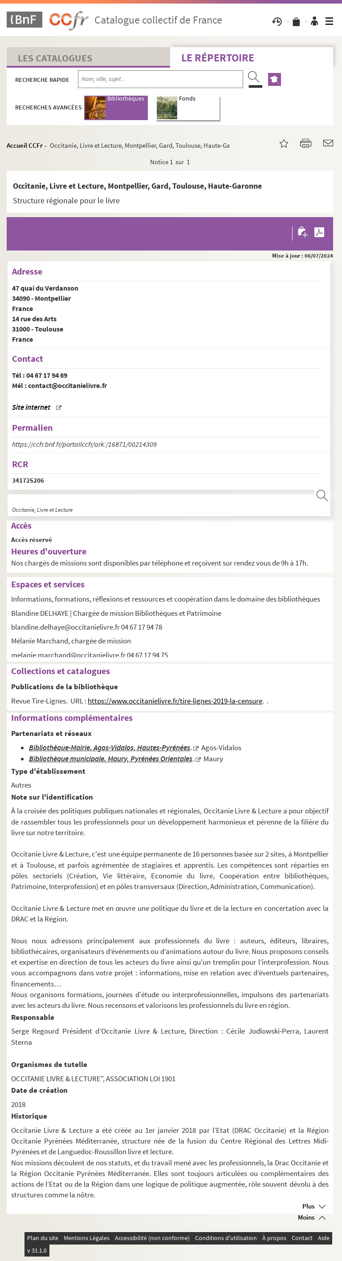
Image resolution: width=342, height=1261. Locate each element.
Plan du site (42, 1238)
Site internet (31, 407)
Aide (324, 1238)
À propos (274, 1238)
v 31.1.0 (37, 1250)
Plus (308, 1206)
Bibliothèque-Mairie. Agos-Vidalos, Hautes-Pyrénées (109, 747)
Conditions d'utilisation (226, 1238)
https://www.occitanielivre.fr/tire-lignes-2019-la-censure (175, 701)
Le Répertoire (217, 58)
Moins (306, 1217)
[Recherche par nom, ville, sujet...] (160, 79)
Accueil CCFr (25, 145)
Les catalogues (55, 58)
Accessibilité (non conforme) (152, 1238)
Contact (302, 1238)
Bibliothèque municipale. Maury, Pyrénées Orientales (110, 759)
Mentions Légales (87, 1238)
